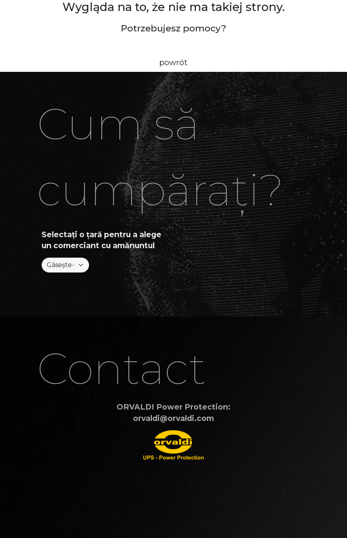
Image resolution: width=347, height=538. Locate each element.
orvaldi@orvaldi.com (173, 418)
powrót (173, 62)
